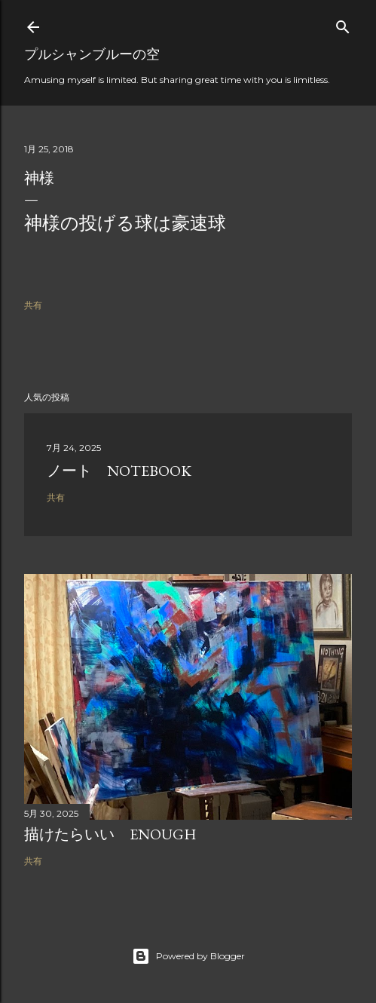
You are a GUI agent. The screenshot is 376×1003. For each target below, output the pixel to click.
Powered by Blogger (188, 956)
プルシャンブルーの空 (92, 54)
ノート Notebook (119, 470)
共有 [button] (33, 305)
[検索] (343, 23)
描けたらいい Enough (110, 834)
